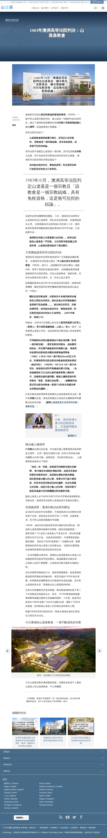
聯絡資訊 (83, 828)
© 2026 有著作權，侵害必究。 (20, 828)
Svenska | (11, 808)
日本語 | (11, 799)
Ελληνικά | (45, 793)
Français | (10, 793)
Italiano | (45, 796)
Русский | (46, 805)
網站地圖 (92, 828)
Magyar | (46, 799)
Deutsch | (46, 790)
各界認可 (55, 8)
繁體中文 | (11, 783)
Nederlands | (11, 802)
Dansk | (45, 783)
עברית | (10, 796)
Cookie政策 (64, 828)
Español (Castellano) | (51, 786)
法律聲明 (74, 828)
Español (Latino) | (14, 790)
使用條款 (54, 828)
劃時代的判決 (12, 20)
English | (10, 786)
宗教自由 (35, 8)
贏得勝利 (45, 8)
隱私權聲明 (44, 828)
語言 (96, 2)
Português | (13, 805)
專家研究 (64, 8)
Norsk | (46, 802)
